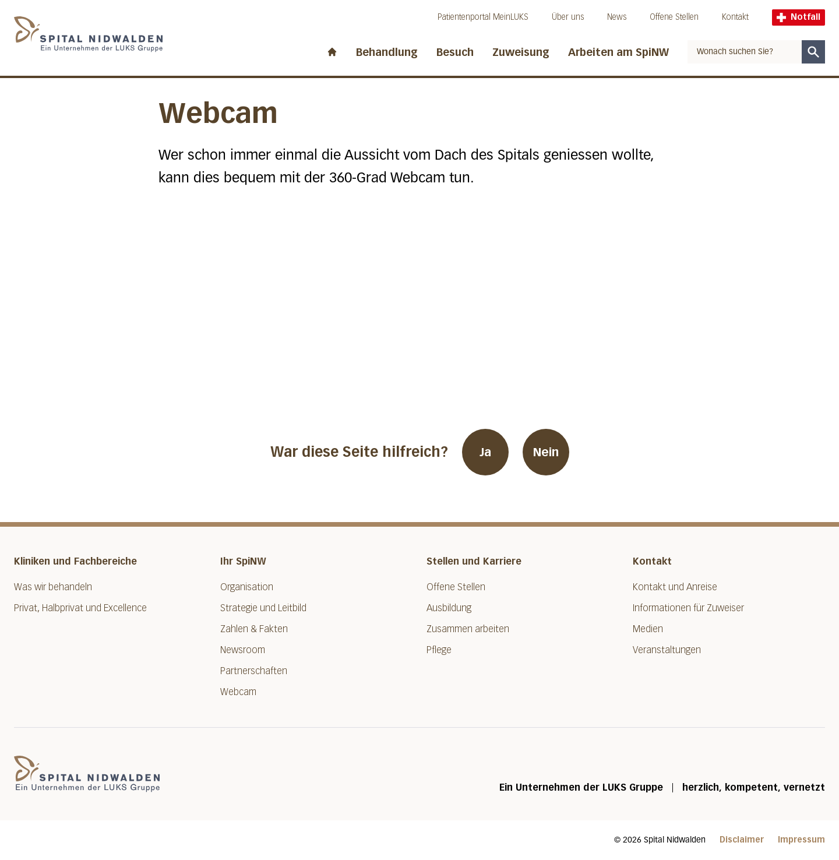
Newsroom (242, 649)
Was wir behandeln (53, 587)
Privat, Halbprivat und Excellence (80, 608)
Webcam (238, 691)
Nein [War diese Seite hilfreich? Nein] (546, 452)
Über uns (568, 17)
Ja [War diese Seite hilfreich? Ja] (485, 452)
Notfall (798, 17)
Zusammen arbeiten (467, 629)
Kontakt (735, 17)
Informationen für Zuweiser (688, 608)
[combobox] (745, 52)
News (616, 17)
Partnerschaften (253, 670)
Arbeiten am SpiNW (618, 52)
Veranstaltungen (667, 649)
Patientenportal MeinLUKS (483, 17)
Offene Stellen (674, 17)
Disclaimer (742, 840)
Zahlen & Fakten (254, 629)
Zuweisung (520, 52)
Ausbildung (448, 608)
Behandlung (387, 52)
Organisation (246, 587)
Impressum (801, 840)
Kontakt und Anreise (675, 587)
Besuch (455, 52)
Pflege (439, 649)
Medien (648, 629)
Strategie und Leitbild (263, 608)
